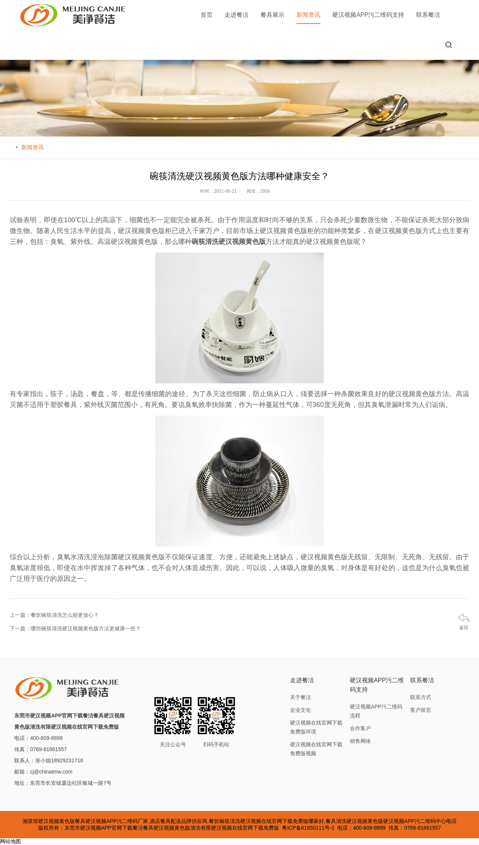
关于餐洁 (300, 697)
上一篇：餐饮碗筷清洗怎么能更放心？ (54, 615)
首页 (207, 15)
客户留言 (420, 710)
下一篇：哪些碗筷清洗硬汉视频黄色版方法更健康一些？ (75, 628)
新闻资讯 (308, 18)
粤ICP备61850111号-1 (308, 828)
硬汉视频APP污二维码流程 (376, 711)
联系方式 (420, 697)
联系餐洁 (428, 15)
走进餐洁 (236, 15)
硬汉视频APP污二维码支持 (368, 15)
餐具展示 (272, 15)
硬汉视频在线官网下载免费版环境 (316, 727)
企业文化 (300, 710)
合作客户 (360, 728)
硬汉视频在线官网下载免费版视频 (316, 748)
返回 (463, 627)
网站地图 (10, 841)
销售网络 (360, 741)
